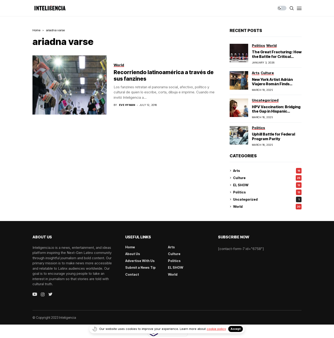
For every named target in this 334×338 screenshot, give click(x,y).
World (267, 206)
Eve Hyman (127, 105)
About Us (132, 254)
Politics (267, 192)
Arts (267, 171)
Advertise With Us (140, 261)
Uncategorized (267, 199)
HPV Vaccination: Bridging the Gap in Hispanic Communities (276, 111)
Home (36, 30)
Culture (267, 178)
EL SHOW (267, 185)
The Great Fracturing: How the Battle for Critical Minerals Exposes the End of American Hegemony (277, 59)
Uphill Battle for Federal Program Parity (273, 136)
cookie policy (216, 329)
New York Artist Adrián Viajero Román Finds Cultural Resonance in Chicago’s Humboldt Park (275, 86)
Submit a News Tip (140, 267)
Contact (132, 274)
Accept (236, 329)
